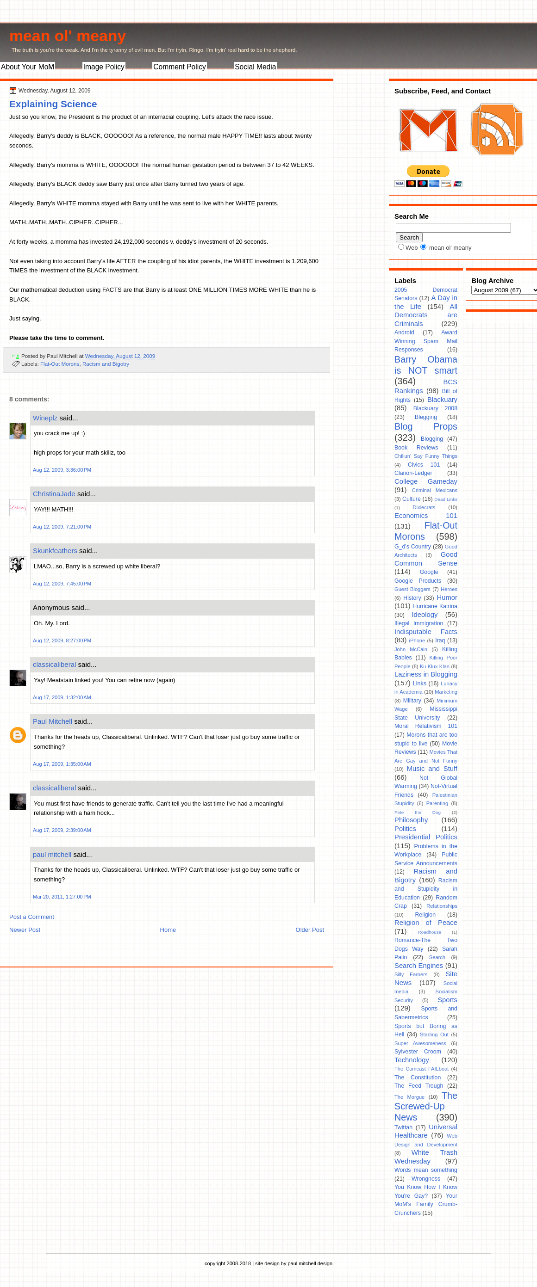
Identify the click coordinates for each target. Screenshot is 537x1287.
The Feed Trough (418, 1086)
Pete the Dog (417, 812)
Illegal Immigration (418, 623)
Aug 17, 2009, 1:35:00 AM (62, 764)
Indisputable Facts (425, 631)
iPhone (417, 640)
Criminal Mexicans (434, 490)
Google (429, 572)
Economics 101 (425, 515)
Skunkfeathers (55, 550)
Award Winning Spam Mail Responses (425, 341)
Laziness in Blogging (425, 674)
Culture (411, 499)
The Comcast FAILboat (421, 1068)
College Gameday (425, 481)
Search (437, 957)
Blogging (432, 439)
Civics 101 (424, 465)
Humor (447, 597)
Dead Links (445, 499)
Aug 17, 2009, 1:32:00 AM (62, 697)
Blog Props (425, 426)
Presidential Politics (425, 837)
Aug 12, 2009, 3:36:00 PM (62, 470)
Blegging (426, 417)
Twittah (403, 1127)
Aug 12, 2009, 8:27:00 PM (62, 640)
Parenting (437, 803)
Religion (425, 914)
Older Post (310, 929)
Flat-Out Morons (59, 364)
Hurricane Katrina (434, 606)
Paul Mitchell (52, 721)
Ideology (424, 614)
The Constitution (417, 1077)
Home (168, 929)
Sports (447, 1000)
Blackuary (442, 399)
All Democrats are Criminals (425, 315)
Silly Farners (410, 974)
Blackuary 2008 (435, 408)
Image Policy (104, 67)
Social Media (255, 67)
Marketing (446, 692)
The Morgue (409, 1097)
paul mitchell (52, 854)
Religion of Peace (425, 922)
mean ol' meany (67, 35)
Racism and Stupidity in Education (425, 889)
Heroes (449, 589)
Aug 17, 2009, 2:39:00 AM (62, 830)
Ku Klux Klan (435, 666)
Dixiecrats (424, 507)
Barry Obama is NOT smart (425, 365)
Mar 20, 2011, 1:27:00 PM (62, 896)
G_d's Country (412, 546)
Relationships (441, 906)
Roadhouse (430, 932)
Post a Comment (31, 916)
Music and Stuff (432, 768)
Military (412, 700)
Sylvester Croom (417, 1051)
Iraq (440, 640)
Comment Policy (179, 67)
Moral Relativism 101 (425, 726)
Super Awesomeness (420, 1043)
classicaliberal (54, 664)
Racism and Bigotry (105, 364)
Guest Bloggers (412, 589)
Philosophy (411, 820)
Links (419, 683)
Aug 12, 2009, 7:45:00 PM (62, 583)
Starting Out (434, 1034)
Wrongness (426, 1179)
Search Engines (418, 965)
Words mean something (425, 1170)
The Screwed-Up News (425, 1106)
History (412, 598)
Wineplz (45, 418)
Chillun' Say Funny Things (425, 456)
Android (404, 332)
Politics (405, 828)
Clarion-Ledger (413, 473)
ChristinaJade (54, 494)
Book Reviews (416, 447)
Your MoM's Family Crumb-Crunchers (425, 1204)
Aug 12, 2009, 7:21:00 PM (62, 527)
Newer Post (24, 929)
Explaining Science (53, 104)
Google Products (417, 581)
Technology (411, 1060)
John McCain (410, 649)
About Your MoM (27, 67)
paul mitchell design (309, 1263)
